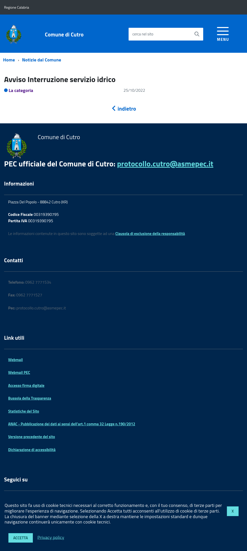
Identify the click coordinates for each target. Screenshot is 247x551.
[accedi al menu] (223, 33)
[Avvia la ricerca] (196, 34)
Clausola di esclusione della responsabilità (150, 234)
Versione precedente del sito (31, 437)
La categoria (21, 90)
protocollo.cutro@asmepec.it (165, 163)
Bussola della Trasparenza (29, 398)
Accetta (20, 538)
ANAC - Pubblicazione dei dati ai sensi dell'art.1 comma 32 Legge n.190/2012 (71, 424)
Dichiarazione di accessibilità (32, 450)
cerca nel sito (142, 34)
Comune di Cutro (64, 34)
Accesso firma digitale (26, 385)
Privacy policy (50, 537)
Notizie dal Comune (41, 59)
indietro (123, 108)
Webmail (15, 360)
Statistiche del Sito (23, 411)
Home (9, 59)
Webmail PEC (19, 372)
